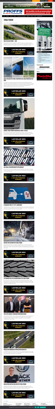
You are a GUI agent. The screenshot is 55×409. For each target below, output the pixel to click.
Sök (35, 16)
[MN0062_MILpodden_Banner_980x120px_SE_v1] (27, 5)
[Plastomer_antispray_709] (44, 76)
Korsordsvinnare (28, 0)
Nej (38, 407)
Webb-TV (28, 16)
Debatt (15, 16)
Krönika (7, 16)
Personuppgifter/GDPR (44, 404)
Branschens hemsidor (21, 16)
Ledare (11, 16)
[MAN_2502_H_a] (19, 51)
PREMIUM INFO (39, 16)
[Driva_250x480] (44, 35)
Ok (35, 407)
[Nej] (53, 407)
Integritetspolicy (42, 407)
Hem (4, 16)
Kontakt (46, 0)
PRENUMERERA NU (36, 0)
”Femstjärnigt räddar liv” (42, 59)
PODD (32, 16)
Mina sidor (42, 0)
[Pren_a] (38, 11)
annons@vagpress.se (35, 405)
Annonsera (50, 0)
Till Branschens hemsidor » (41, 69)
